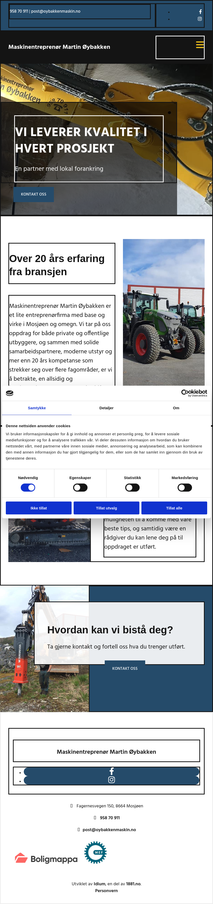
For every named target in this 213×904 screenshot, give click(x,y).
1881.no (133, 884)
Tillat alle (174, 508)
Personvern (106, 891)
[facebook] (200, 11)
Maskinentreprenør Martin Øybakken (59, 47)
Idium (99, 884)
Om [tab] (176, 408)
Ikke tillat (39, 508)
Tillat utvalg (106, 508)
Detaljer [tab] (106, 408)
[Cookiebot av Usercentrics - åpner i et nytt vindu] (185, 393)
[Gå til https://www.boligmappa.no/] (46, 865)
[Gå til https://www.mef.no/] (95, 865)
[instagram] (200, 18)
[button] (33, 194)
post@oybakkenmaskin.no (55, 11)
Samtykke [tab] (37, 408)
